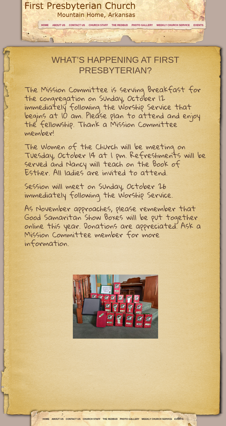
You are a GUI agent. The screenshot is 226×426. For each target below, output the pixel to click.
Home (45, 25)
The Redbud (120, 25)
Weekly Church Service (173, 25)
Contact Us (77, 25)
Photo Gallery (142, 25)
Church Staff (98, 25)
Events (198, 25)
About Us (58, 25)
